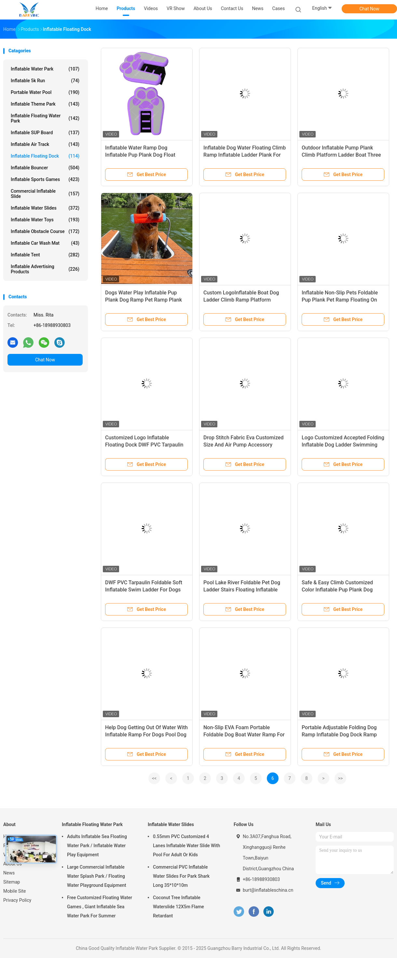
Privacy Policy (17, 900)
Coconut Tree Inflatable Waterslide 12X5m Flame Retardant (178, 906)
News (9, 872)
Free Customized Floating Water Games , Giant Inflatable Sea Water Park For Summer (99, 906)
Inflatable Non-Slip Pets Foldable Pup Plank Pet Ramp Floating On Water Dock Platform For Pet (340, 300)
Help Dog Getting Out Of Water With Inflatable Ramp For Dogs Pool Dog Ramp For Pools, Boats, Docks (146, 734)
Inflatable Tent (45, 255)
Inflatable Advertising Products (45, 269)
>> (340, 778)
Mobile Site (14, 891)
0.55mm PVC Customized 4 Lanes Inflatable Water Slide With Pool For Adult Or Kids (186, 845)
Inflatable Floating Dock (45, 156)
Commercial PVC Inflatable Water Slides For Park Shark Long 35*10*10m (181, 876)
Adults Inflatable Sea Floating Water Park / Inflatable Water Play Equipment (97, 845)
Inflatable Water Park (45, 69)
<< (154, 778)
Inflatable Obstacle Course (45, 231)
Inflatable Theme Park (45, 104)
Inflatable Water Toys (45, 219)
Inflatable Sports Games (45, 179)
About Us (12, 863)
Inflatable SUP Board (45, 132)
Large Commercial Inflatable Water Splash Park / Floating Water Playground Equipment (96, 876)
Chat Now (369, 8)
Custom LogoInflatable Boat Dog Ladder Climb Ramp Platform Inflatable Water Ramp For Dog (241, 300)
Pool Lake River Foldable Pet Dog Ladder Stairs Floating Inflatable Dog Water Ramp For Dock (241, 589)
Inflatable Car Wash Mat (45, 243)
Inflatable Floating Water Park (45, 118)
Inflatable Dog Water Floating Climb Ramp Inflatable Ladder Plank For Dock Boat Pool (244, 155)
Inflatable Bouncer (45, 167)
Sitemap (11, 882)
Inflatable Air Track (45, 144)
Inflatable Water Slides (45, 208)
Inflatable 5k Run (45, 80)
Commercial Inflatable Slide (45, 193)
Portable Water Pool (45, 92)
